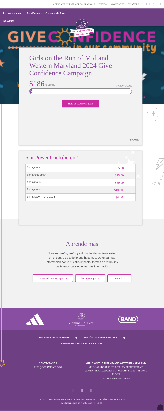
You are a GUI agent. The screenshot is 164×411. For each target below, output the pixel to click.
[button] (160, 4)
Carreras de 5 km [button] (57, 13)
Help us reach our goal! (80, 104)
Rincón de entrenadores (100, 337)
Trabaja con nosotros (54, 337)
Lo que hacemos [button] (13, 13)
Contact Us (119, 278)
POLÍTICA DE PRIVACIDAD (113, 400)
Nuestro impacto (90, 278)
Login (3, 4)
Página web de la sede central (82, 343)
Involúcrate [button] (35, 13)
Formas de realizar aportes (53, 278)
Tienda (103, 4)
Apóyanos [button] (10, 20)
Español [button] (133, 4)
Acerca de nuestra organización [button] (74, 4)
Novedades (117, 4)
